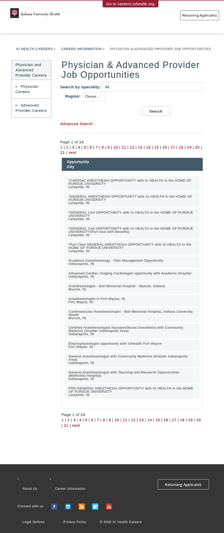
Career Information (81, 49)
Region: (73, 96)
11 (124, 147)
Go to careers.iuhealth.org (130, 4)
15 (156, 147)
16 (164, 147)
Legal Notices (34, 522)
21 (62, 152)
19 (189, 147)
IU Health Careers (34, 49)
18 (181, 147)
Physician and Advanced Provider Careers (31, 70)
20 (197, 147)
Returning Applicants (199, 15)
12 (132, 147)
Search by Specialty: (80, 87)
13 (140, 147)
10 (115, 147)
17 (173, 147)
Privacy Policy (74, 522)
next (72, 152)
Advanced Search (76, 124)
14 (148, 147)
